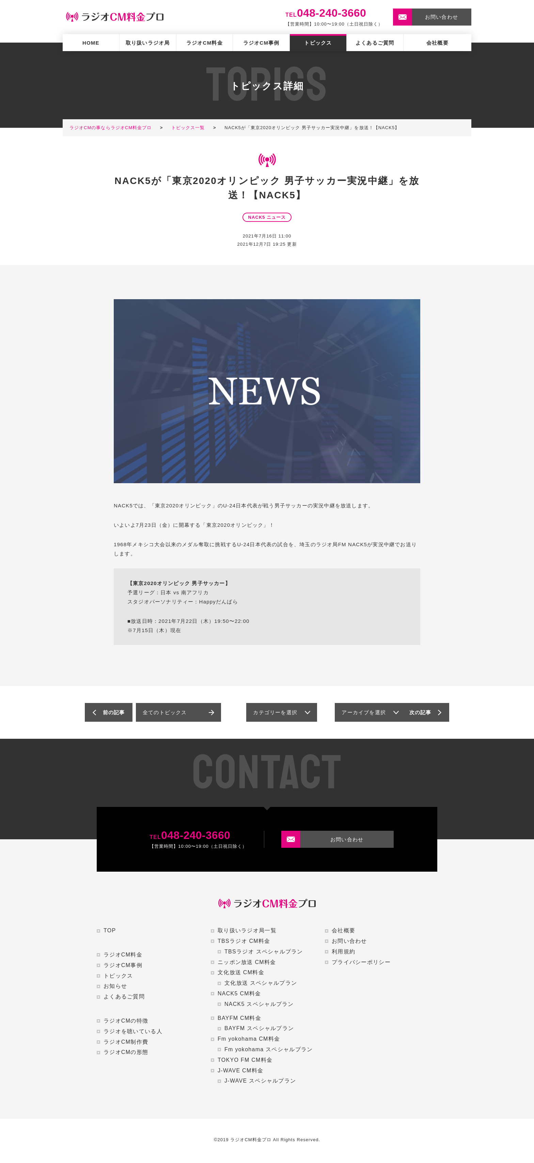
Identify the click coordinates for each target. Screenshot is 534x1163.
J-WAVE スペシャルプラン (260, 1081)
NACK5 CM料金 (239, 993)
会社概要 (437, 43)
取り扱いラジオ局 (148, 43)
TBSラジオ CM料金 (244, 941)
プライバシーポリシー (361, 962)
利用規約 (343, 951)
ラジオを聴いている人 (133, 1031)
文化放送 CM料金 (241, 972)
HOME (90, 43)
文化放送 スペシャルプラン (260, 983)
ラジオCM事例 (261, 43)
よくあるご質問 (375, 43)
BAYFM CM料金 (239, 1018)
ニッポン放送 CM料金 (247, 962)
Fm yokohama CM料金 (249, 1039)
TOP (110, 930)
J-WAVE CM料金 (240, 1070)
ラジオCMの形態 (126, 1052)
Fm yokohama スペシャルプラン (268, 1049)
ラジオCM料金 (204, 43)
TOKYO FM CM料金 (245, 1060)
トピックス (318, 43)
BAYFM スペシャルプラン (259, 1028)
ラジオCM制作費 (126, 1042)
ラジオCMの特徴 (126, 1021)
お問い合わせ (349, 941)
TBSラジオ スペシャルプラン (263, 951)
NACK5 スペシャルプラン (259, 1004)
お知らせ (115, 986)
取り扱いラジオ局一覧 (247, 930)
